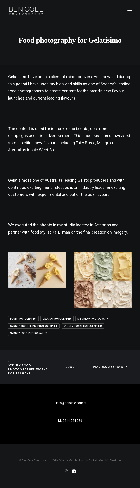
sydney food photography (28, 333)
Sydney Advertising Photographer (34, 326)
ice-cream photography (93, 318)
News (70, 367)
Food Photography (23, 318)
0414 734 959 (72, 421)
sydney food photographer (83, 326)
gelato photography (57, 318)
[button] (129, 10)
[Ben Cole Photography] (26, 10)
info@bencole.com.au (70, 403)
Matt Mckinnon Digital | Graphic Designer (95, 460)
